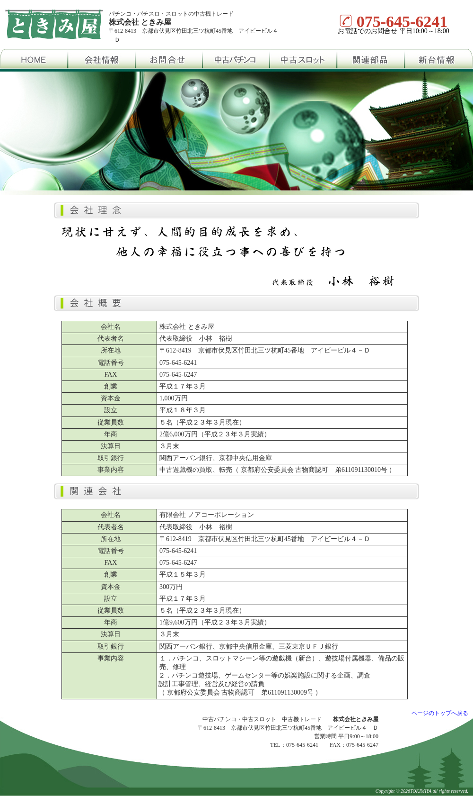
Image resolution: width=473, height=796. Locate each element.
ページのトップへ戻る (440, 713)
